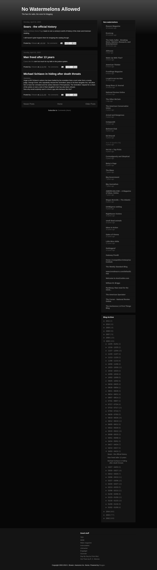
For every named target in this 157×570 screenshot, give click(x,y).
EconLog (109, 33)
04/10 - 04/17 (113, 448)
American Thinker (113, 65)
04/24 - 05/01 (113, 441)
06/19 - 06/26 (113, 418)
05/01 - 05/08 (113, 438)
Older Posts (90, 104)
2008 (108, 331)
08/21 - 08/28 (113, 391)
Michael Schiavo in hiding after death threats (52, 73)
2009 (108, 328)
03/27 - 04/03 (113, 467)
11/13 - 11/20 (113, 357)
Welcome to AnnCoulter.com (117, 278)
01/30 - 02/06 (113, 494)
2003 (108, 515)
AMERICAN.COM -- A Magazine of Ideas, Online (118, 192)
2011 (108, 321)
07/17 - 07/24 (113, 404)
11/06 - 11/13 (113, 361)
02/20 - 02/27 (113, 484)
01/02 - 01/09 (113, 507)
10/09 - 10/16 (113, 374)
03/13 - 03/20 (113, 474)
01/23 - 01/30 (113, 497)
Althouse (109, 51)
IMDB (82, 540)
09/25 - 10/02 (113, 381)
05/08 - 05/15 (113, 434)
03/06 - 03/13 (113, 477)
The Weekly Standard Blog (116, 267)
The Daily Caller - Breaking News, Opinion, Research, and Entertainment (118, 42)
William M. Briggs (113, 283)
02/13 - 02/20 (113, 487)
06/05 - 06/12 (113, 424)
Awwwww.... (28, 78)
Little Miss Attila (112, 241)
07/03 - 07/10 (113, 411)
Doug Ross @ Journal (115, 85)
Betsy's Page (111, 163)
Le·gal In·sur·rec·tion (114, 78)
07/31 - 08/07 (113, 401)
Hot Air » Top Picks (113, 150)
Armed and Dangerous (115, 115)
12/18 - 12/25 (113, 347)
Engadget (83, 551)
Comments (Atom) (64, 110)
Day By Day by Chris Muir (89, 556)
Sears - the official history (40, 26)
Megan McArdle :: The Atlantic (118, 200)
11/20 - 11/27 (113, 354)
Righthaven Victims (114, 214)
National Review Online (115, 92)
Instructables (84, 545)
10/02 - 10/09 (113, 377)
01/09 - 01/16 (113, 504)
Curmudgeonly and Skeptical (118, 156)
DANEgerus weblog (114, 207)
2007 (108, 334)
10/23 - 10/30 (113, 367)
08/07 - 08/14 (113, 398)
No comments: (52, 43)
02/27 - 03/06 (113, 481)
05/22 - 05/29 (113, 428)
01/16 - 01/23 (113, 501)
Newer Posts (29, 104)
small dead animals (114, 221)
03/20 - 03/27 (113, 471)
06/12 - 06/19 (113, 421)
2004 (108, 512)
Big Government (112, 177)
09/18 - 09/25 (113, 384)
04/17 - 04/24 (113, 444)
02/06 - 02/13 (113, 491)
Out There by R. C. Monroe (90, 559)
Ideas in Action (112, 228)
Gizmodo (83, 554)
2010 (108, 324)
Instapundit (110, 122)
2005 (108, 341)
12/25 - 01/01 (113, 344)
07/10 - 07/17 (113, 408)
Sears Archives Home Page (33, 31)
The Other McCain (113, 99)
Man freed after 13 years (39, 57)
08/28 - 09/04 (113, 388)
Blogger (102, 565)
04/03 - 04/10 (113, 451)
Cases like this (29, 61)
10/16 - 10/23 (113, 371)
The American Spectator (116, 295)
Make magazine (86, 543)
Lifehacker (84, 548)
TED (82, 537)
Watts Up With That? (114, 58)
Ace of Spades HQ (113, 143)
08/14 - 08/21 (113, 394)
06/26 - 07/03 (113, 414)
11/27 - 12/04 (113, 351)
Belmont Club (111, 129)
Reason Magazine (113, 26)
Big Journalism (112, 184)
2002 (108, 518)
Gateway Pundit (112, 255)
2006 (108, 338)
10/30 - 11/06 (113, 364)
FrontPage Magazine (114, 72)
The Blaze (110, 170)
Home (60, 104)
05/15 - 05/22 (113, 431)
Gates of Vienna (112, 235)
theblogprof (110, 248)
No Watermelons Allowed (51, 9)
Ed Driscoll (110, 136)
